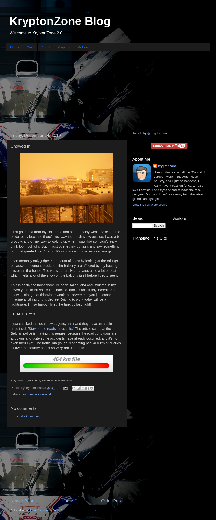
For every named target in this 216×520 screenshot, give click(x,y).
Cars (30, 47)
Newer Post (21, 500)
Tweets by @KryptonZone (150, 133)
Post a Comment (28, 416)
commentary (30, 394)
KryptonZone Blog (60, 21)
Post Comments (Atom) (46, 510)
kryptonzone (167, 166)
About (45, 47)
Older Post (111, 500)
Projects (64, 47)
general (45, 394)
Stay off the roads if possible (50, 328)
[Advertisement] (108, 90)
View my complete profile (149, 204)
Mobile (82, 47)
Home (15, 47)
